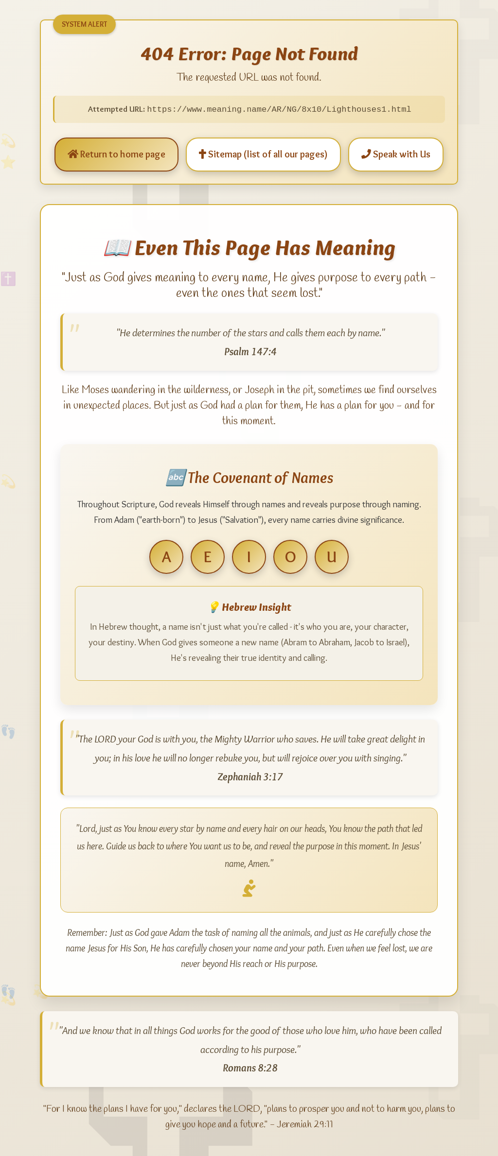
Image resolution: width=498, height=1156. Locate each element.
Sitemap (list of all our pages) (263, 154)
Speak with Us (395, 154)
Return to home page (116, 154)
